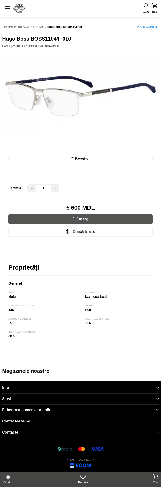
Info (80, 387)
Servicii (80, 399)
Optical (38, 27)
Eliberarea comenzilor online (80, 410)
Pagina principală (16, 27)
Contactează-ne (80, 421)
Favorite (83, 479)
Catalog (8, 479)
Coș (155, 479)
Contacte (80, 432)
